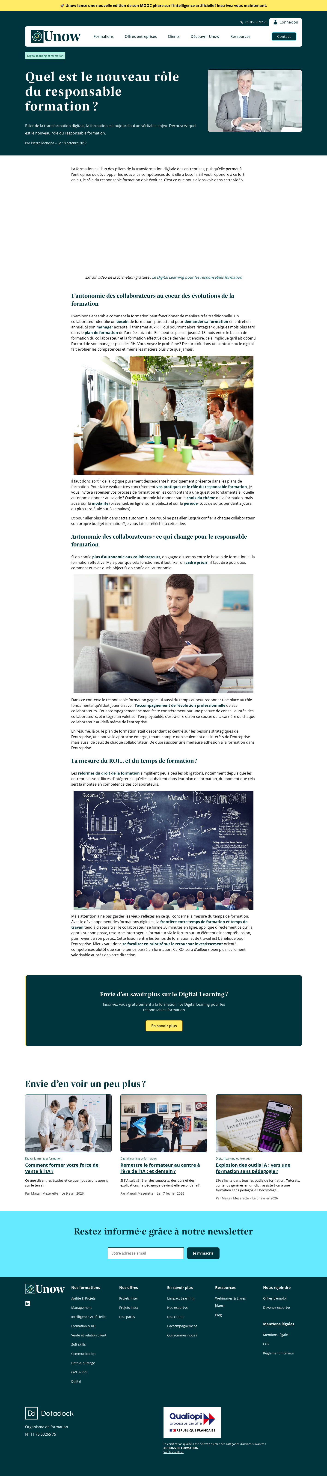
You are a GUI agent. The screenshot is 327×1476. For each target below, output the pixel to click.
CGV (266, 1344)
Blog (218, 1315)
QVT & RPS (79, 1372)
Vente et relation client (88, 1335)
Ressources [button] (240, 36)
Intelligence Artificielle (88, 1317)
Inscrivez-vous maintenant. (163, 5)
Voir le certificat (174, 1452)
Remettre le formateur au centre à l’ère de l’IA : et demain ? (160, 1168)
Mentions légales (278, 1324)
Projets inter (128, 1298)
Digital (76, 1381)
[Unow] (56, 36)
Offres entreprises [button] (141, 36)
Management (81, 1307)
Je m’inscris (203, 1253)
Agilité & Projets (83, 1298)
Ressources (225, 1287)
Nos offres (128, 1287)
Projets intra (128, 1307)
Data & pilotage (83, 1363)
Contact (284, 36)
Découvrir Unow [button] (205, 36)
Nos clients (175, 1317)
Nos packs (127, 1317)
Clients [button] (174, 36)
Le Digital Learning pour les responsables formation (197, 277)
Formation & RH (83, 1326)
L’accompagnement (182, 1326)
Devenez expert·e (276, 1307)
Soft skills (78, 1344)
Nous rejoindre (277, 1287)
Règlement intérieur (278, 1353)
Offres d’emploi (275, 1298)
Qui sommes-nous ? (182, 1335)
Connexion (285, 22)
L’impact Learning (180, 1298)
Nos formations (85, 1287)
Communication (83, 1353)
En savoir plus (164, 1025)
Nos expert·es (177, 1307)
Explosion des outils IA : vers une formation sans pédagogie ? (253, 1168)
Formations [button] (104, 36)
